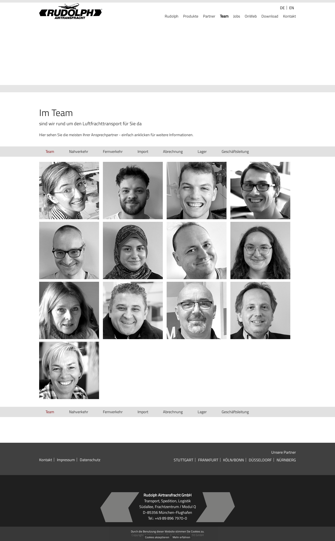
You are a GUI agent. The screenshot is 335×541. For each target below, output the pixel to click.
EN (291, 8)
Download (269, 16)
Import (143, 151)
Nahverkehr (78, 151)
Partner (209, 16)
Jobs (236, 16)
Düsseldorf (260, 459)
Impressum (66, 459)
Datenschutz (90, 459)
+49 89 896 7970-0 (171, 518)
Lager (202, 151)
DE (282, 8)
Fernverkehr (113, 151)
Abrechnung (173, 151)
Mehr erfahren (181, 537)
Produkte (190, 16)
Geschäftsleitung (235, 151)
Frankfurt (208, 459)
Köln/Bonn (233, 459)
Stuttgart (183, 459)
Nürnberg (286, 459)
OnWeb (251, 16)
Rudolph (171, 16)
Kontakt (289, 16)
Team (224, 16)
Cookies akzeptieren (157, 537)
